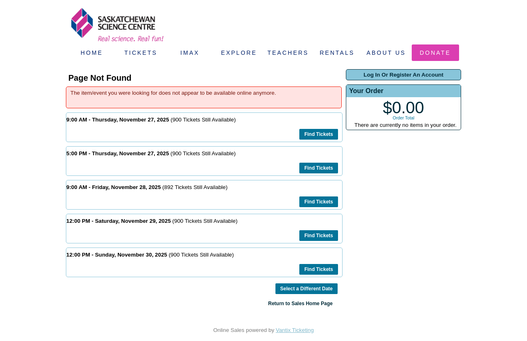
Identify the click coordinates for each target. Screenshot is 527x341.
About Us (386, 52)
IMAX (189, 52)
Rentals (337, 52)
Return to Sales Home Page (300, 303)
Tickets (140, 52)
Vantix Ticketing (295, 330)
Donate (435, 52)
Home (92, 52)
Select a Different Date (306, 289)
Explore (239, 52)
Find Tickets (318, 134)
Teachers (287, 52)
